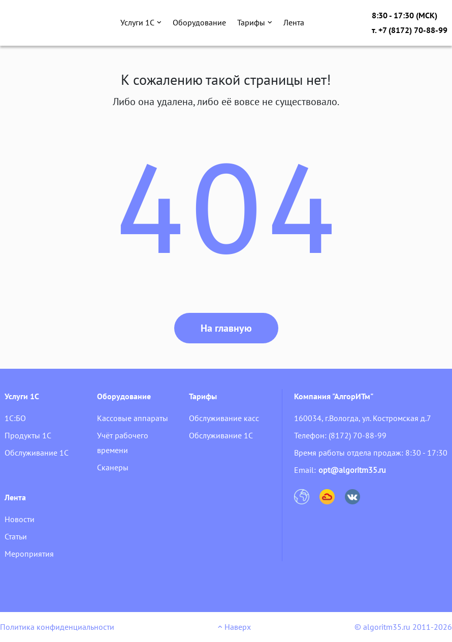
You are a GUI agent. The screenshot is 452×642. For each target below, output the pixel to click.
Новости (20, 519)
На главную (226, 328)
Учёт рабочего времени (122, 442)
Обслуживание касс (224, 418)
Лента (293, 22)
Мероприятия (29, 554)
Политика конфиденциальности (57, 627)
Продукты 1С (28, 435)
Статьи (16, 536)
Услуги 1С (141, 22)
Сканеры (112, 467)
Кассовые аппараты (132, 418)
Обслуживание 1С (37, 452)
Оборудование (199, 22)
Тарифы (254, 22)
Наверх (234, 627)
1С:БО (15, 418)
